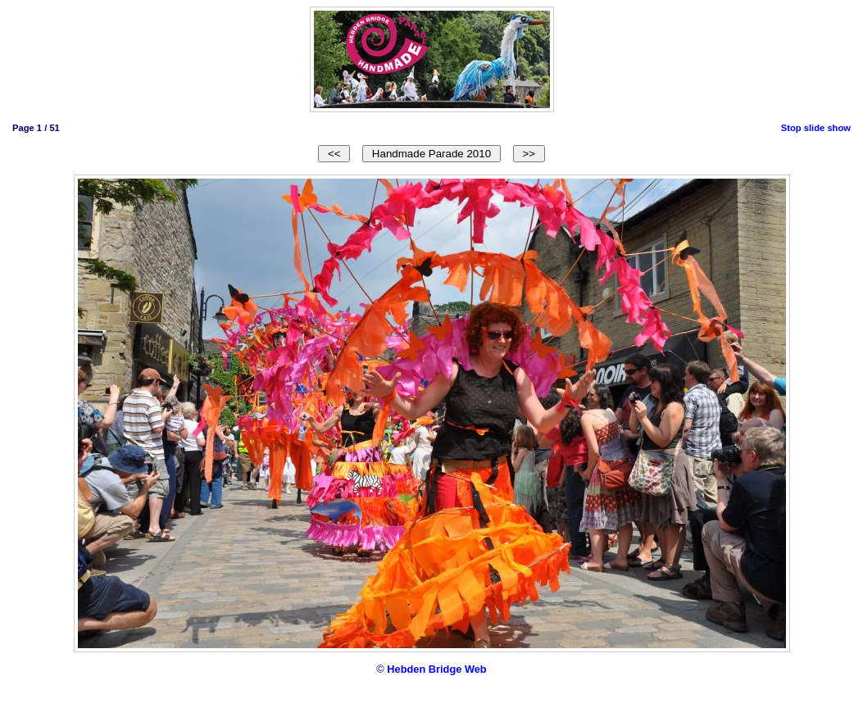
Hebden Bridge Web (436, 669)
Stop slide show (816, 128)
